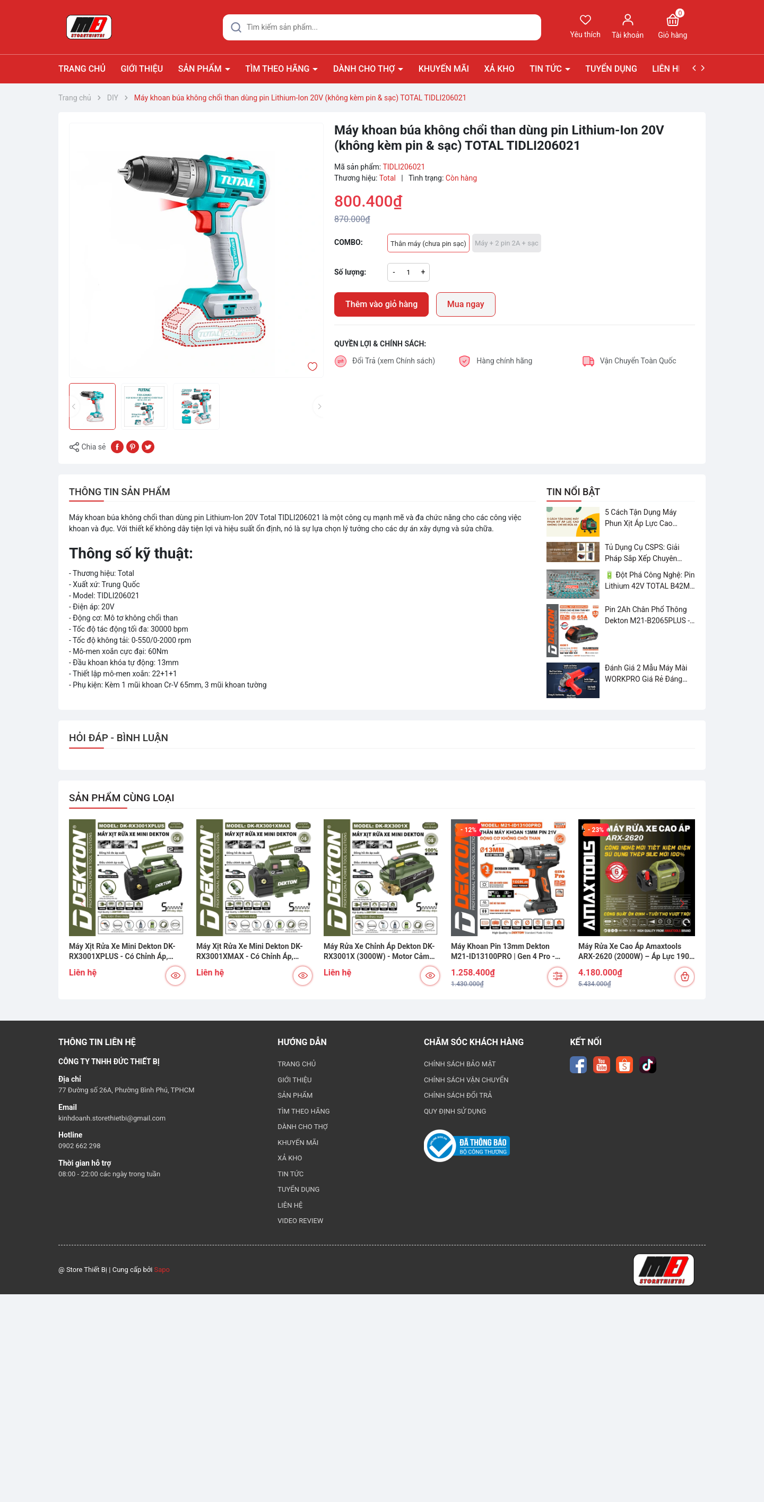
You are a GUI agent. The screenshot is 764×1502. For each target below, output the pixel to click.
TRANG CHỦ (82, 69)
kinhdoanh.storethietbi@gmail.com (112, 1118)
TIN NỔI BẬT (573, 491)
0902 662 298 (79, 1146)
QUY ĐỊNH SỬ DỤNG (455, 1111)
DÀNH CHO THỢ (365, 69)
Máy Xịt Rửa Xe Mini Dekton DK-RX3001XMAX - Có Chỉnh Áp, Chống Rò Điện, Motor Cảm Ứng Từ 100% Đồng (254, 952)
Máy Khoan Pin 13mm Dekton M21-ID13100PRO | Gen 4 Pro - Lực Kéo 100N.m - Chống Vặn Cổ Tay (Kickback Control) (505, 952)
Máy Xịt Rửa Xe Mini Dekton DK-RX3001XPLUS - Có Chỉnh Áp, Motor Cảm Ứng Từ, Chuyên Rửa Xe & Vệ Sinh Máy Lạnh (122, 952)
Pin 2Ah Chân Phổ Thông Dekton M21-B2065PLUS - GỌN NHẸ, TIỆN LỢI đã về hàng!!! (647, 615)
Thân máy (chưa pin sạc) (428, 244)
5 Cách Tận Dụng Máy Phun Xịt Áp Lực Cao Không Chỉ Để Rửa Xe (640, 518)
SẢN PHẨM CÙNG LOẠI (122, 798)
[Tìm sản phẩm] (382, 27)
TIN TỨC (546, 69)
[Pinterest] (132, 446)
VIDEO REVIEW (300, 1221)
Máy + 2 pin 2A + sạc (507, 243)
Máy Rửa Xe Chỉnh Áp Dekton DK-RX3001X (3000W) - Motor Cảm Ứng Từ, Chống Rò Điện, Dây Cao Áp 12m (379, 952)
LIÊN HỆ (667, 69)
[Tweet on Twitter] (148, 446)
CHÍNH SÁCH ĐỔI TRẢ (458, 1095)
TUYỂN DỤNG (611, 69)
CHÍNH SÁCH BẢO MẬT (460, 1064)
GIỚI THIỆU (141, 69)
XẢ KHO (499, 69)
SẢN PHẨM (201, 69)
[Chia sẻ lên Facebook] (117, 446)
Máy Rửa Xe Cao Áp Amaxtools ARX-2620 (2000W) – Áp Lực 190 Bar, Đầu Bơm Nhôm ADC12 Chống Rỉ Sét (635, 952)
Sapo (162, 1270)
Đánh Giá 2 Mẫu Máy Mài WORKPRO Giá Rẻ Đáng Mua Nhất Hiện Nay (646, 674)
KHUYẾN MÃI (444, 69)
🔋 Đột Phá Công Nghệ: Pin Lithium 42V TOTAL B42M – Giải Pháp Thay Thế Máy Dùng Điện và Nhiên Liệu (650, 581)
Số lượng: (350, 272)
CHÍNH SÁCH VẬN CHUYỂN (466, 1080)
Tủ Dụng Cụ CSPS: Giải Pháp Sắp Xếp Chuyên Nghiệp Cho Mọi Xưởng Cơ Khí (648, 553)
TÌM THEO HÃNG (278, 69)
